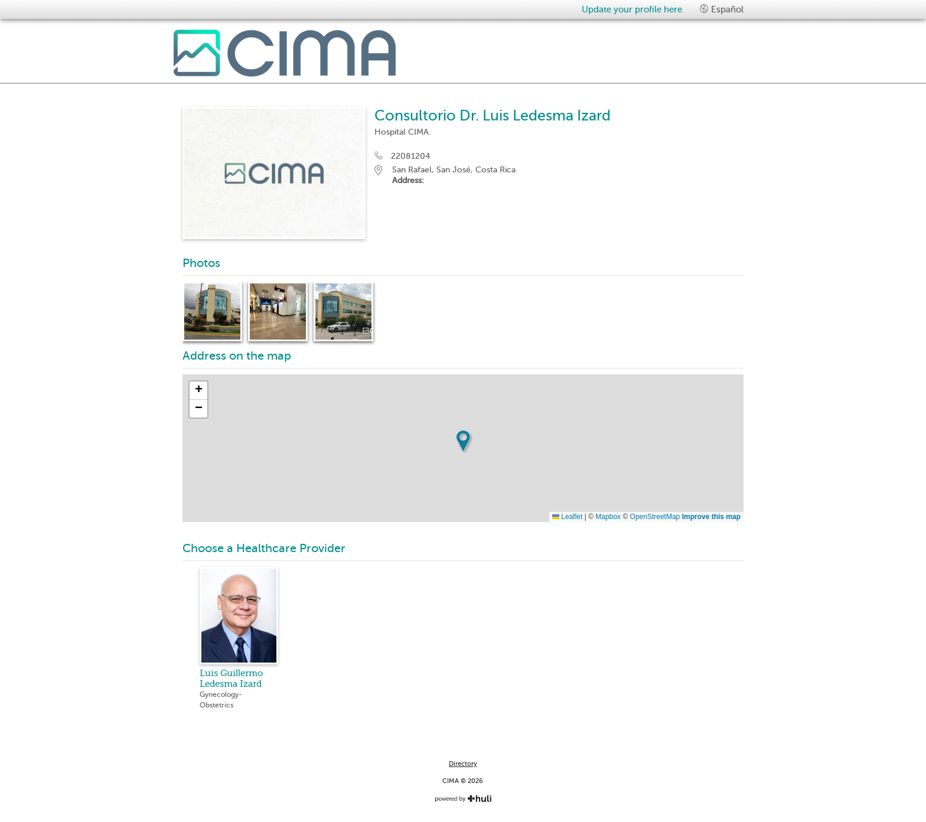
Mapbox (608, 517)
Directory (463, 764)
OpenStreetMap (655, 517)
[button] (463, 441)
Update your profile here (632, 9)
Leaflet (567, 517)
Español (722, 9)
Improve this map (711, 517)
